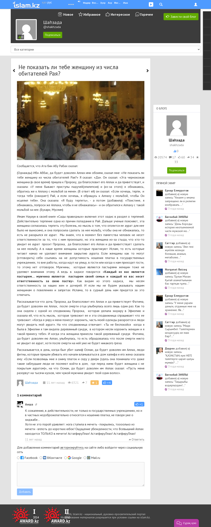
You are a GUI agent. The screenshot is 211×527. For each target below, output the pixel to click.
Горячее (146, 14)
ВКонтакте (54, 457)
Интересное (120, 14)
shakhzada (177, 145)
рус (49, 2)
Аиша (29, 404)
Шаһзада (27, 382)
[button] (107, 382)
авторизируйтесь (72, 447)
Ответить (136, 439)
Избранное (92, 14)
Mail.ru (95, 457)
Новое (68, 14)
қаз (44, 2)
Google (77, 457)
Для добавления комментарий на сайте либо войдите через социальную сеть (80, 449)
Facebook (31, 457)
